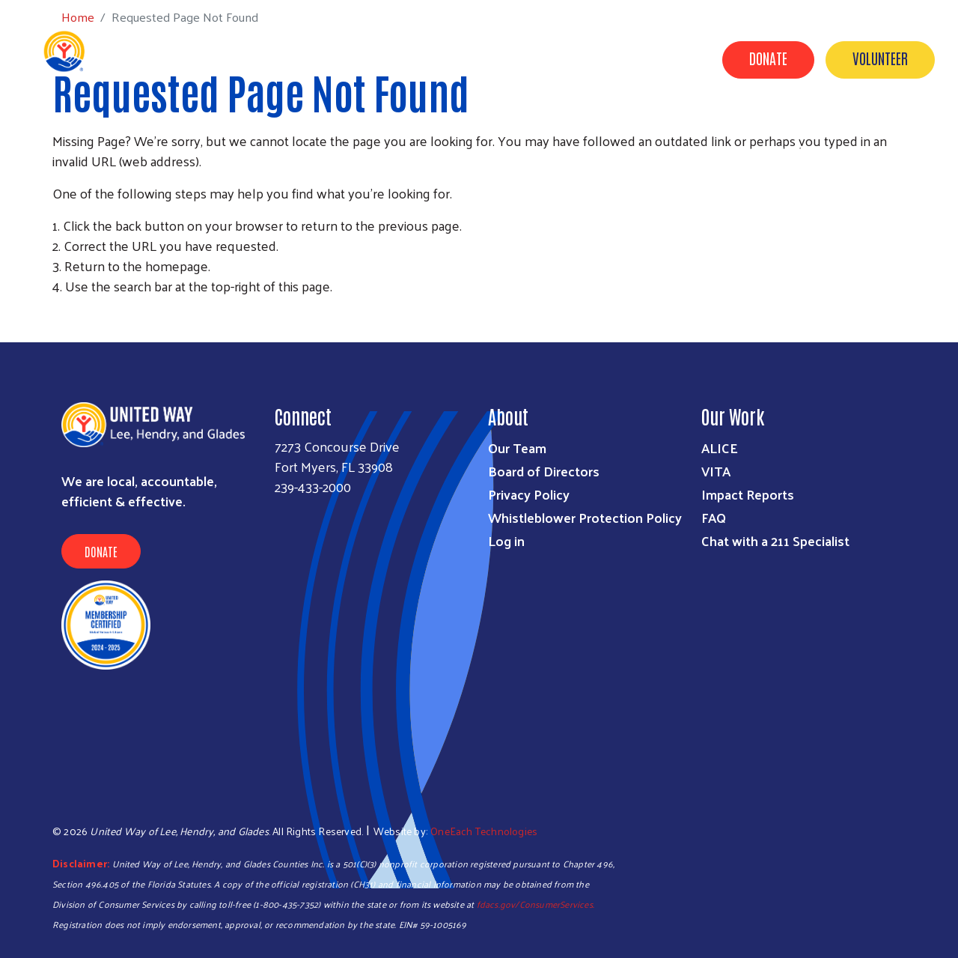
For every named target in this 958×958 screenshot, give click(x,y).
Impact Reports (747, 494)
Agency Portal (891, 151)
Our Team (517, 447)
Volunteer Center (684, 130)
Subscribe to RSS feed (58, 314)
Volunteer (880, 57)
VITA (715, 470)
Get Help (345, 130)
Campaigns (578, 130)
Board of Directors (543, 470)
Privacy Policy (529, 494)
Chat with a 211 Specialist (775, 540)
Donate (768, 57)
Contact (800, 151)
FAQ (713, 517)
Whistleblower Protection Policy (585, 517)
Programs (424, 130)
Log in (506, 540)
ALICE (719, 447)
